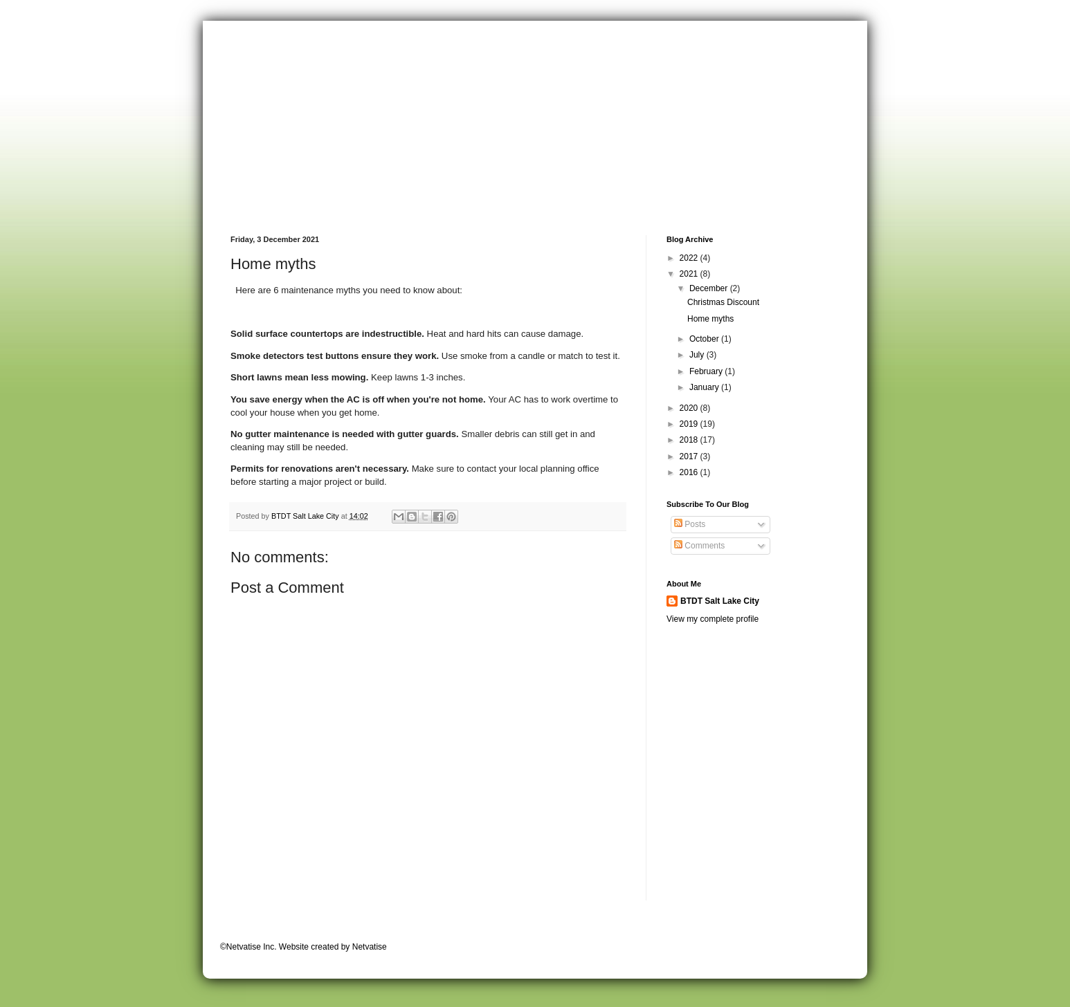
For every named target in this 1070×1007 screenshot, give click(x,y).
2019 (690, 424)
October (705, 339)
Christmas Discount (723, 302)
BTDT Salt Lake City (719, 601)
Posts (689, 524)
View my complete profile (713, 619)
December (709, 288)
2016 (690, 472)
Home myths (710, 319)
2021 (690, 274)
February (707, 371)
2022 (690, 258)
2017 (690, 456)
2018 (690, 440)
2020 (690, 408)
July (698, 355)
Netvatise (369, 947)
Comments (699, 546)
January (705, 387)
